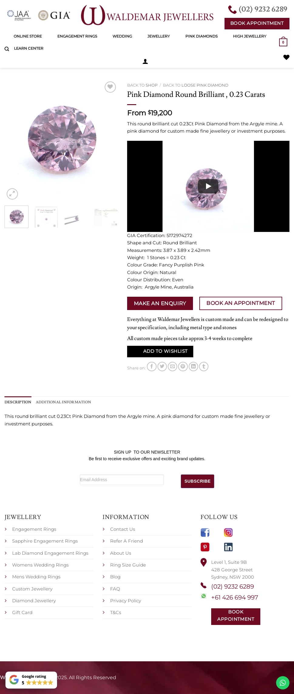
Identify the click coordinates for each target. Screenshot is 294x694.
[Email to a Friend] (172, 366)
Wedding (122, 36)
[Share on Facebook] (151, 366)
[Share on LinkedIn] (193, 366)
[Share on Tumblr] (203, 366)
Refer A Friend (126, 541)
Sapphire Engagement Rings (45, 541)
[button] (145, 61)
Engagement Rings (77, 36)
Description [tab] (18, 402)
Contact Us (122, 529)
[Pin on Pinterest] (183, 366)
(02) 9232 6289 (232, 586)
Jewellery (158, 36)
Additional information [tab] (63, 402)
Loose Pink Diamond (204, 85)
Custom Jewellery (32, 589)
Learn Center (28, 48)
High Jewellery (249, 36)
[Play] (208, 186)
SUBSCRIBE (197, 481)
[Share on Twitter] (162, 366)
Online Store (28, 36)
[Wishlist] (286, 57)
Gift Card (22, 612)
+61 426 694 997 (234, 597)
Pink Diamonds (201, 36)
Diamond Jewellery (34, 600)
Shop (151, 85)
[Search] (7, 49)
